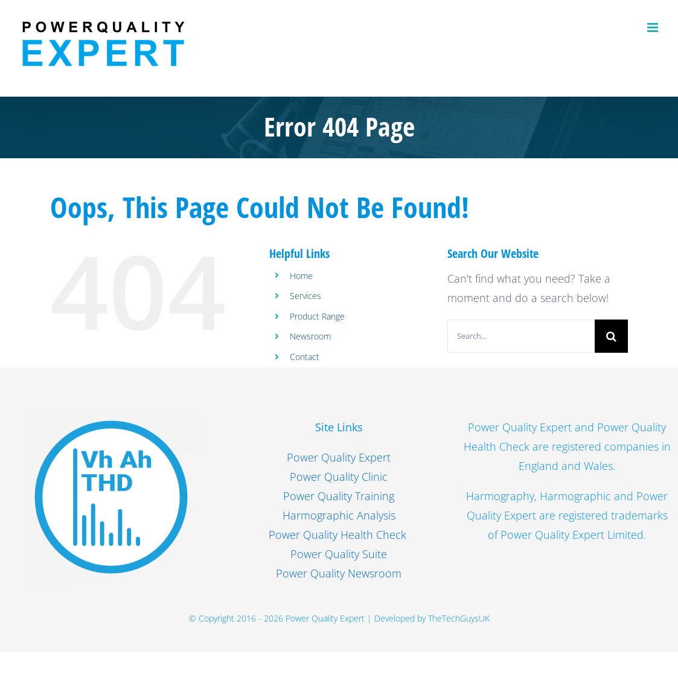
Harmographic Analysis (339, 515)
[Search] (611, 336)
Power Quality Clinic (339, 476)
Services (305, 295)
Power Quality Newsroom (338, 573)
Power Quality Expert (339, 457)
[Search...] (521, 336)
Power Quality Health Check (339, 534)
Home (301, 275)
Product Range (317, 316)
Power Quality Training (338, 496)
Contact (304, 356)
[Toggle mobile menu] (653, 27)
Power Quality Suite (338, 554)
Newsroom (310, 336)
